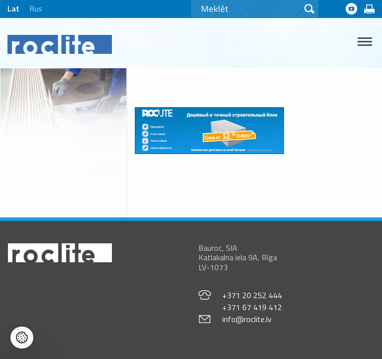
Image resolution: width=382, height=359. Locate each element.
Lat (13, 8)
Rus (35, 8)
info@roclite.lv (247, 319)
